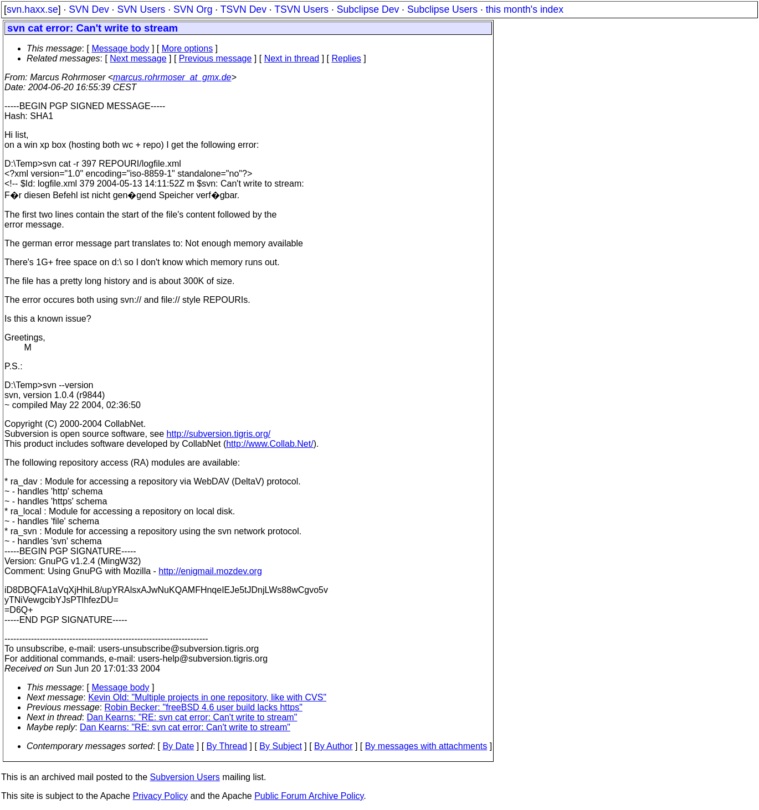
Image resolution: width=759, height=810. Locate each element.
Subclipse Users (442, 9)
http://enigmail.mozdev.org (209, 571)
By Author (333, 746)
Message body (120, 48)
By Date (178, 746)
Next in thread (292, 58)
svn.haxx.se (32, 9)
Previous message (215, 58)
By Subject (280, 746)
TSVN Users (301, 9)
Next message (138, 58)
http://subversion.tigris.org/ (219, 433)
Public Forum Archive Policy (308, 796)
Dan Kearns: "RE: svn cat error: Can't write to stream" (192, 717)
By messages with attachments (426, 746)
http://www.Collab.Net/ (269, 443)
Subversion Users (185, 777)
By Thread (227, 746)
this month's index (524, 9)
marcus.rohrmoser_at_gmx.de (172, 77)
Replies (346, 58)
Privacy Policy (160, 796)
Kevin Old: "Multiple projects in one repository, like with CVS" (207, 697)
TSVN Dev (243, 9)
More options (187, 48)
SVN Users (141, 9)
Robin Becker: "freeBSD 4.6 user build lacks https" (203, 707)
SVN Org (192, 9)
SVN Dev (89, 9)
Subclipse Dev (368, 9)
